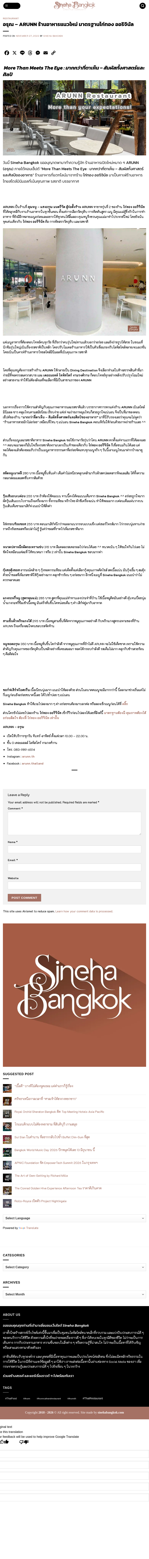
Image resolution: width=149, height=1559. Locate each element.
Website (13, 878)
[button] (11, 6)
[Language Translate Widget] (74, 1218)
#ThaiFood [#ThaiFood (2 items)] (11, 1398)
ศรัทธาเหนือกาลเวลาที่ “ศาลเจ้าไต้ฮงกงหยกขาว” (46, 1099)
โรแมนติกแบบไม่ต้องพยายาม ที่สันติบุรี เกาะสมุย (46, 1124)
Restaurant (11, 18)
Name (13, 842)
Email (13, 860)
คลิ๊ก (125, 704)
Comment (15, 808)
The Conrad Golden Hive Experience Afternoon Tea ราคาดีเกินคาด (58, 1188)
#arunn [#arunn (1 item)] (26, 1398)
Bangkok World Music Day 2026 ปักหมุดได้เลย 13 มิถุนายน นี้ (55, 1150)
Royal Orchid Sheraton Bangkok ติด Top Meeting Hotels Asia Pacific (59, 1111)
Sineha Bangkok (53, 35)
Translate (28, 1228)
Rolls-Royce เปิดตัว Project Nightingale (41, 1201)
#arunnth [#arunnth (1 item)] (72, 1398)
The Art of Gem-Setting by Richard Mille (41, 1175)
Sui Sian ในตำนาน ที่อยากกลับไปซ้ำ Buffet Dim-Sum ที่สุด (52, 1137)
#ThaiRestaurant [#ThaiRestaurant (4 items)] (93, 1398)
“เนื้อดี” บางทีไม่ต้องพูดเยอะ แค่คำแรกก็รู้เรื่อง (44, 1086)
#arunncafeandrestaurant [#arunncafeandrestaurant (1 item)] (49, 1398)
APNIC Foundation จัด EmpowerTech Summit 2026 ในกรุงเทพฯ (56, 1162)
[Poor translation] (24, 1443)
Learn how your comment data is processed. (84, 911)
